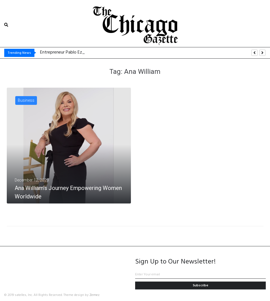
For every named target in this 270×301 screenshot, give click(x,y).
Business (26, 100)
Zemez (94, 295)
